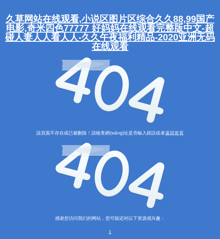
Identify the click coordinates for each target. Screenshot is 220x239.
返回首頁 (174, 133)
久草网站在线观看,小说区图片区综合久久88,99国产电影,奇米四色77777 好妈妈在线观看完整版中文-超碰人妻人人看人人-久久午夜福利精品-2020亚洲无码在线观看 (110, 33)
